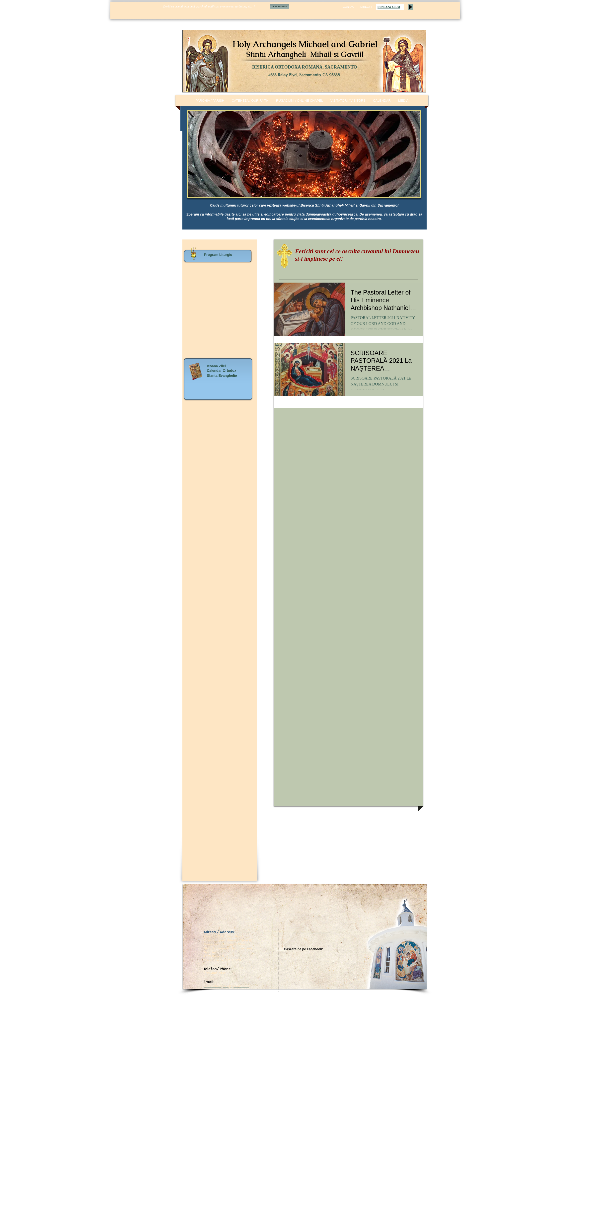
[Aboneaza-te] (279, 6)
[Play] (410, 7)
